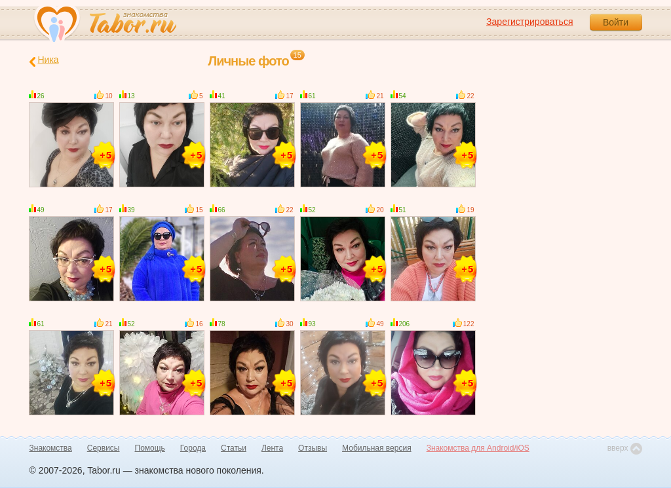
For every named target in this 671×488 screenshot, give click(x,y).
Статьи (233, 448)
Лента (272, 448)
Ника (44, 60)
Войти (615, 22)
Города (193, 448)
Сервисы (103, 448)
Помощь (150, 448)
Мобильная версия (377, 448)
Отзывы (312, 448)
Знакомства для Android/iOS (478, 448)
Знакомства (50, 448)
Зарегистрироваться (529, 21)
